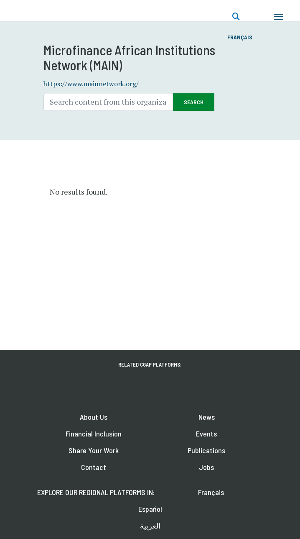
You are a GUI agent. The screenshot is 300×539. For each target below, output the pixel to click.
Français (239, 37)
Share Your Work (94, 450)
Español (150, 508)
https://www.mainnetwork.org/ (91, 83)
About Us (93, 416)
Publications (206, 450)
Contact (93, 467)
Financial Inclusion (94, 433)
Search (193, 101)
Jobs (206, 467)
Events (206, 433)
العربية (150, 525)
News (206, 416)
